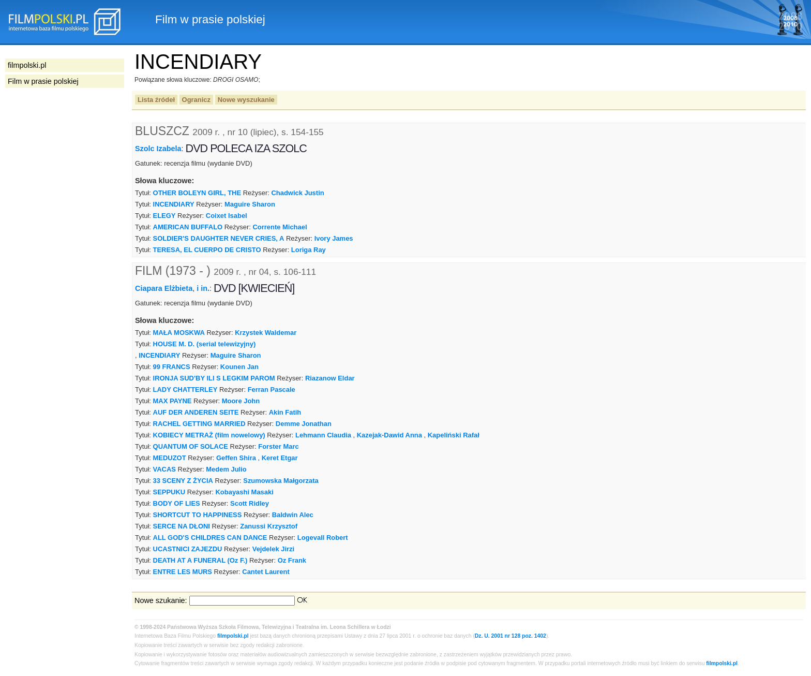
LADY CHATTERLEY (185, 389)
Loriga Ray (308, 250)
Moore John (241, 401)
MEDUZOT (169, 458)
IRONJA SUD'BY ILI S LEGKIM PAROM (214, 378)
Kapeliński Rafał (453, 435)
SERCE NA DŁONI (181, 526)
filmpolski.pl (233, 636)
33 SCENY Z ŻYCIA (183, 480)
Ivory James (333, 238)
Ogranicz (196, 100)
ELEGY (164, 215)
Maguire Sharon (249, 204)
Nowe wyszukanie (246, 100)
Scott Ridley (249, 503)
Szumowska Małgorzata (280, 480)
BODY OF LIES (176, 503)
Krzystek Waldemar (265, 332)
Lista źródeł (156, 100)
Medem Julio (226, 469)
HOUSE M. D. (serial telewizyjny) (204, 344)
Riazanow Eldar (330, 378)
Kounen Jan (239, 367)
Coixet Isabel (226, 215)
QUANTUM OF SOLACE (190, 446)
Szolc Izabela (158, 148)
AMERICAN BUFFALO (188, 227)
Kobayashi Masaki (245, 492)
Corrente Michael (279, 227)
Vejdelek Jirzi (273, 549)
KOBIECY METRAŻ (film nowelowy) (209, 435)
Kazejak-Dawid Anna (389, 435)
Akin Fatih (285, 412)
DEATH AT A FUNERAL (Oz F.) (200, 560)
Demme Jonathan (304, 424)
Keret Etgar (280, 458)
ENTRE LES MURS (182, 572)
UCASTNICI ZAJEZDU (187, 549)
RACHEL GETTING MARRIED (199, 424)
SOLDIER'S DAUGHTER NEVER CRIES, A (218, 238)
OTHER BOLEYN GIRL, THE (197, 193)
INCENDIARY (173, 204)
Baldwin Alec (292, 515)
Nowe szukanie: (160, 600)
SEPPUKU (169, 492)
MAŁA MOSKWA (179, 332)
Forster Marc (278, 446)
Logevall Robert (322, 537)
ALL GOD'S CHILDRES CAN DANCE (210, 537)
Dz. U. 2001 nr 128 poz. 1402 (510, 636)
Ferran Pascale (271, 389)
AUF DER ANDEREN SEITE (196, 412)
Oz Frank (292, 560)
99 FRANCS (171, 367)
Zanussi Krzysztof (268, 526)
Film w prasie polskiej (43, 81)
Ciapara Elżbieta (163, 288)
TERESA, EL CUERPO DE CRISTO (207, 250)
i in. (203, 288)
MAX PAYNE (172, 401)
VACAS (164, 469)
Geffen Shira (236, 458)
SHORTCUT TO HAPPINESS (197, 515)
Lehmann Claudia (323, 435)
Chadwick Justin (297, 193)
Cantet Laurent (265, 572)
